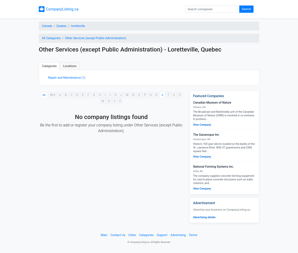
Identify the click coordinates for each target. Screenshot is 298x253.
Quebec (61, 26)
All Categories (51, 38)
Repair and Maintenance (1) (66, 77)
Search (246, 9)
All (44, 95)
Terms (193, 235)
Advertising (178, 235)
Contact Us (117, 235)
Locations (69, 66)
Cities (132, 235)
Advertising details (204, 217)
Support (162, 235)
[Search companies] (212, 9)
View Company (202, 124)
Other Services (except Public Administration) (95, 38)
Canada (47, 26)
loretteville (78, 26)
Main (104, 235)
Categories (49, 66)
